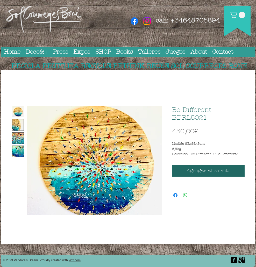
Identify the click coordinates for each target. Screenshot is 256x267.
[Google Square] (241, 260)
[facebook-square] (234, 260)
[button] (237, 15)
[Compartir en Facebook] (175, 195)
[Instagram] (147, 21)
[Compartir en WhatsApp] (185, 195)
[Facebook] (134, 21)
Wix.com (75, 260)
